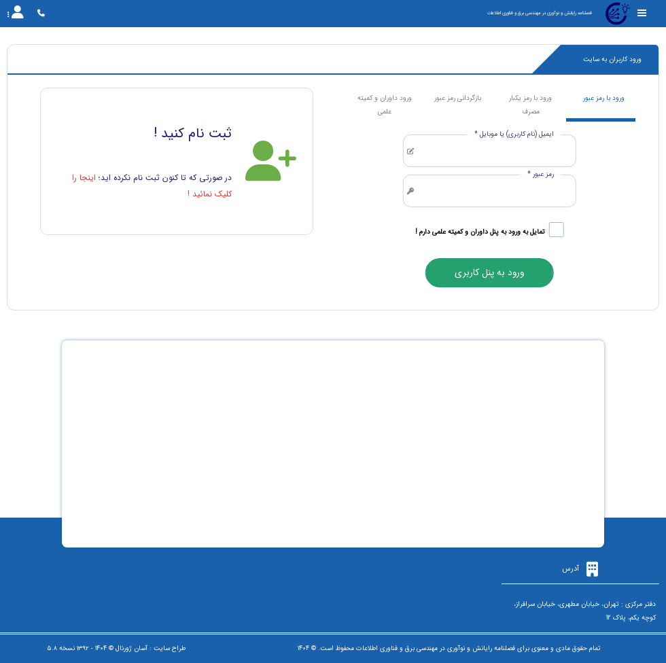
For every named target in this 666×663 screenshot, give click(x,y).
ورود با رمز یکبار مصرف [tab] (530, 105)
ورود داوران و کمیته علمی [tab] (384, 105)
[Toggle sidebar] (642, 13)
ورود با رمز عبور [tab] (604, 98)
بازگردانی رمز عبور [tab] (457, 98)
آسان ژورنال (131, 648)
